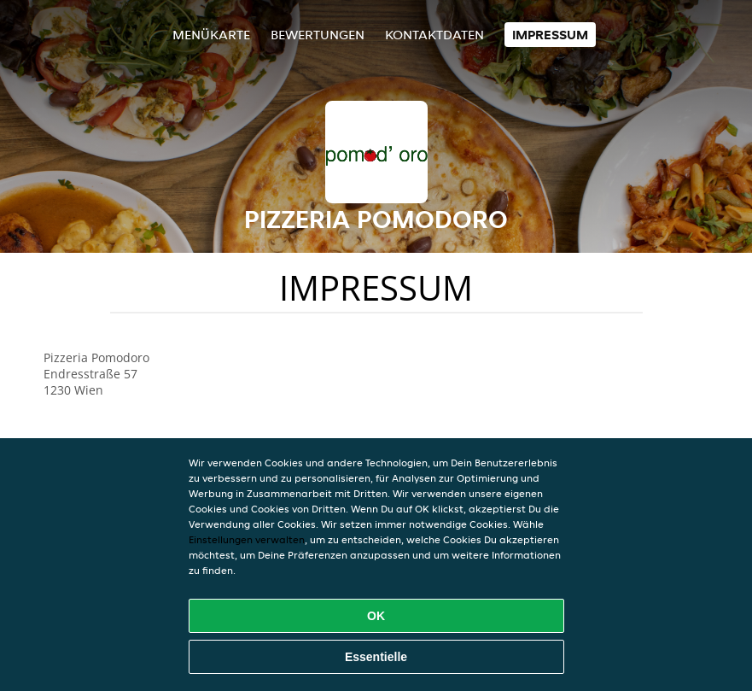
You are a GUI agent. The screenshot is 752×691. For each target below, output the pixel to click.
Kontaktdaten (434, 35)
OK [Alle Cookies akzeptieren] (376, 616)
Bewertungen (317, 35)
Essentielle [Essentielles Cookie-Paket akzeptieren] (376, 657)
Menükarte (211, 35)
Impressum (550, 35)
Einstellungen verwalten (247, 539)
